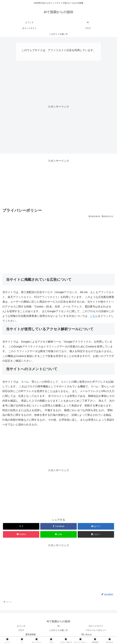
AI (58, 626)
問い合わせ (86, 634)
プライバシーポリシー (96, 630)
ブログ (21, 630)
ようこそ (21, 626)
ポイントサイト (96, 626)
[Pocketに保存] (21, 534)
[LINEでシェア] (58, 534)
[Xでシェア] (21, 526)
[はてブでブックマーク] (96, 526)
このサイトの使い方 (58, 630)
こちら (94, 316)
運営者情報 (30, 634)
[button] (96, 534)
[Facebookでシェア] (58, 526)
